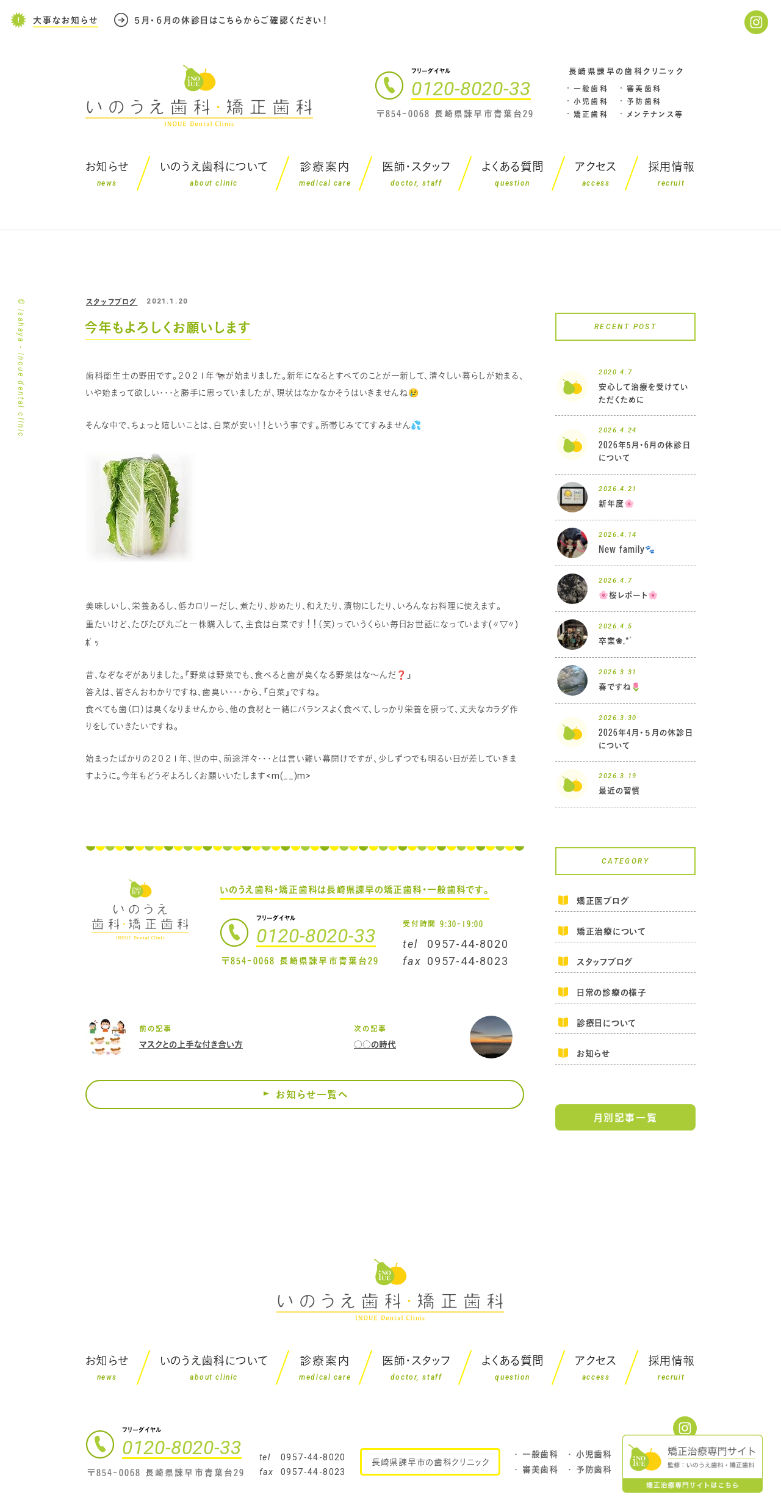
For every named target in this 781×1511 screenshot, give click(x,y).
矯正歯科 (591, 114)
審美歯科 (644, 88)
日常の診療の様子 (612, 992)
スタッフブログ (111, 302)
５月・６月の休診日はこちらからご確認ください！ (231, 19)
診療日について (606, 1023)
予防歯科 (644, 101)
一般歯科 (591, 88)
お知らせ (593, 1053)
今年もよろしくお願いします (167, 327)
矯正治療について (611, 931)
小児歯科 (591, 101)
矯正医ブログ (602, 901)
